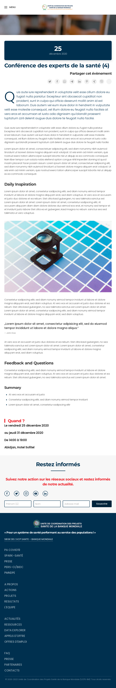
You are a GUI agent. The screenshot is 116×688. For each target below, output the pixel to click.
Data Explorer (15, 630)
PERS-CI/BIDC (13, 567)
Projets (10, 596)
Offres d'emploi (15, 642)
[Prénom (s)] (17, 503)
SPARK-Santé (13, 556)
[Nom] (47, 503)
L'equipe (9, 607)
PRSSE (8, 561)
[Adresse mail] (76, 503)
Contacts (11, 670)
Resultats (11, 601)
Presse (9, 659)
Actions (10, 590)
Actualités (12, 619)
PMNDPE (9, 573)
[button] (10, 7)
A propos (11, 584)
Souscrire (101, 503)
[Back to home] (58, 7)
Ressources (13, 625)
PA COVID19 (12, 550)
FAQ (7, 653)
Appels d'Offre (14, 636)
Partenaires (13, 665)
